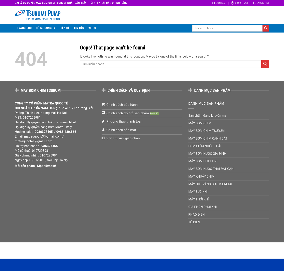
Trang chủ (24, 28)
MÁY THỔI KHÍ (198, 199)
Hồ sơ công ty (46, 28)
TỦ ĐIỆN (194, 222)
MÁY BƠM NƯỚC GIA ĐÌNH (207, 154)
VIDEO (92, 28)
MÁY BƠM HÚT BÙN (202, 161)
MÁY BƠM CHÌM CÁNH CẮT (207, 138)
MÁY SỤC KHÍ (197, 192)
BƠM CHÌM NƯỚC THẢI (204, 146)
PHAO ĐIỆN (196, 214)
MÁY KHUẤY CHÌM (201, 176)
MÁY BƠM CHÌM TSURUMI (206, 131)
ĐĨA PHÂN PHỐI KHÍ (202, 207)
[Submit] (266, 28)
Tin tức (79, 28)
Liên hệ (64, 28)
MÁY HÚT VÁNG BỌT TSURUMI (210, 184)
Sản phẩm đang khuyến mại (207, 115)
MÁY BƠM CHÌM (199, 123)
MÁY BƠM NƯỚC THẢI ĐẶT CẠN (211, 169)
